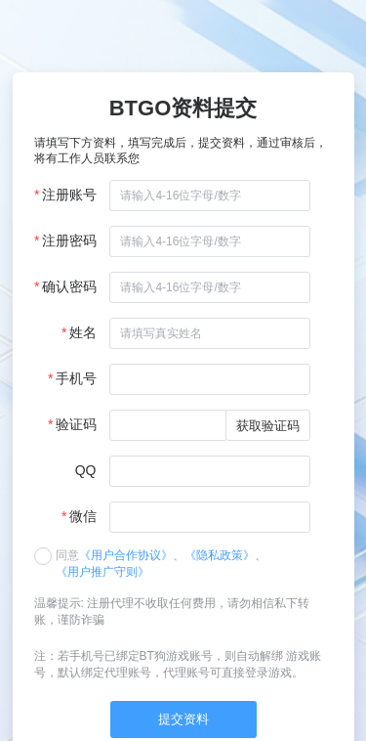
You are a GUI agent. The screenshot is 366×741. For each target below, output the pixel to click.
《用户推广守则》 (102, 572)
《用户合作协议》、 (131, 555)
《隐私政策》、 (225, 555)
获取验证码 (268, 425)
